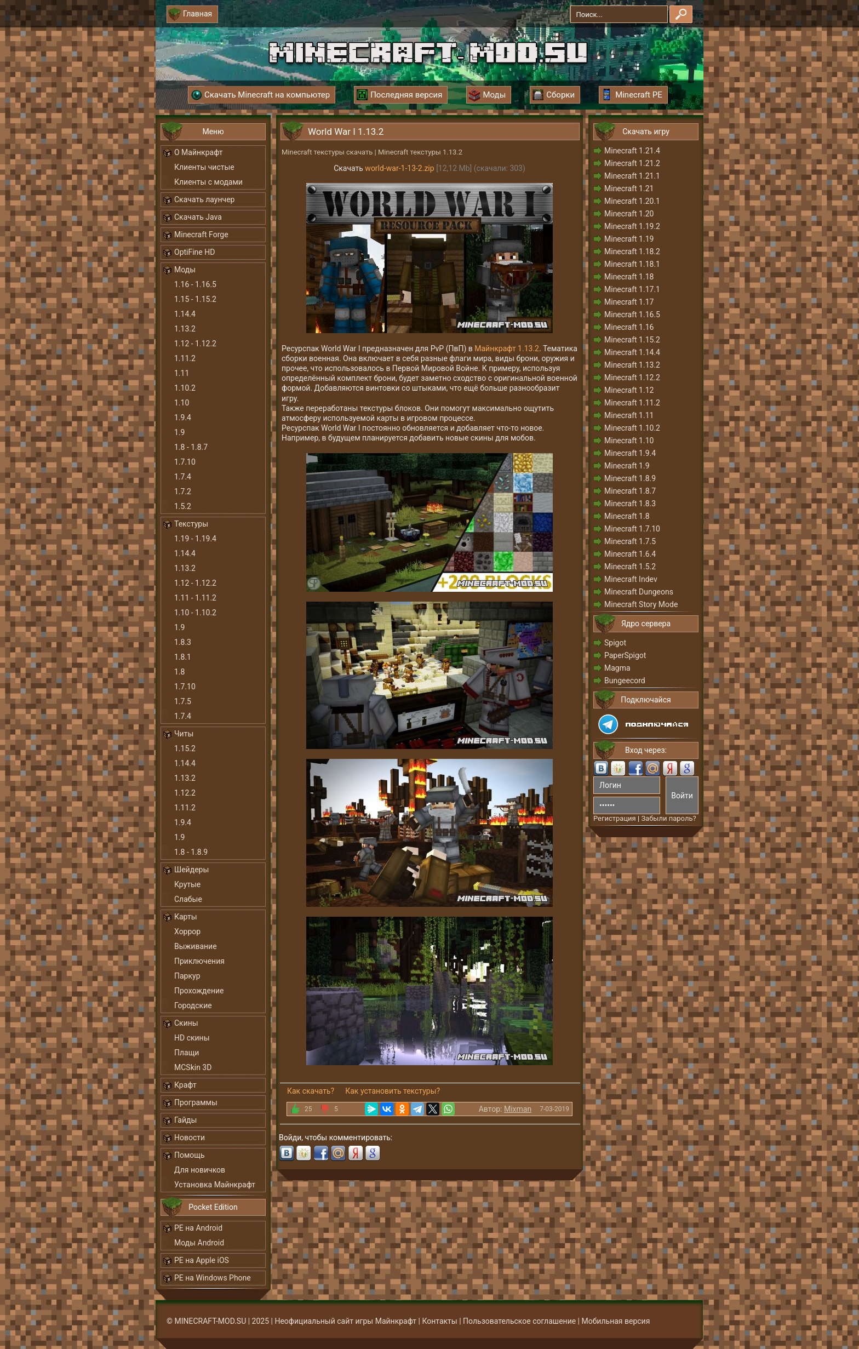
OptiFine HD (194, 252)
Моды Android (199, 1242)
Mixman (517, 1109)
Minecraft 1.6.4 (630, 554)
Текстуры (191, 523)
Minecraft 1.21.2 (632, 163)
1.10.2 (185, 388)
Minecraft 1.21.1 (632, 176)
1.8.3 (182, 642)
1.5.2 (182, 506)
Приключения (199, 961)
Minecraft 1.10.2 (632, 428)
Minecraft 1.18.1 (632, 264)
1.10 (181, 402)
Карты (185, 916)
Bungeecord (624, 680)
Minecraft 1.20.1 (632, 201)
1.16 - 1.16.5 (195, 284)
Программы (195, 1102)
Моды (185, 269)
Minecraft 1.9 (627, 465)
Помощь (189, 1155)
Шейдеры (191, 869)
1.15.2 (185, 748)
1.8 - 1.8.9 (191, 852)
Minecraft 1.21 (629, 188)
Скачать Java (198, 217)
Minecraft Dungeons (638, 591)
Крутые (187, 884)
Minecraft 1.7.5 (630, 541)
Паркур (187, 975)
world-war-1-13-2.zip (399, 168)
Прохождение (199, 990)
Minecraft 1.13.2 (632, 365)
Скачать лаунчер (204, 199)
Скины (186, 1023)
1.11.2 (185, 358)
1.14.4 (185, 314)
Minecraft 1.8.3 (630, 503)
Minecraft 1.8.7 (630, 491)
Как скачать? (310, 1091)
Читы (183, 733)
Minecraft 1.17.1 (632, 289)
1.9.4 (182, 417)
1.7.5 (182, 701)
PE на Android (198, 1228)
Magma (617, 668)
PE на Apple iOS (201, 1260)
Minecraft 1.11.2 (632, 402)
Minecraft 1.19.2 (632, 226)
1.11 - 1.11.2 (195, 597)
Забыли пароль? (668, 818)
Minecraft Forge (201, 234)
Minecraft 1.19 (629, 239)
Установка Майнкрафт (214, 1184)
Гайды (185, 1120)
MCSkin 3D (192, 1067)
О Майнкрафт (198, 152)
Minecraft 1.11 (629, 415)
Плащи (186, 1052)
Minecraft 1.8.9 (630, 478)
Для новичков (199, 1169)
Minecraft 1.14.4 (632, 352)
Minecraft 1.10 (629, 440)
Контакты (439, 1321)
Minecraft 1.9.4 (630, 453)
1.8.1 (182, 657)
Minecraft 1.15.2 (632, 339)
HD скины (192, 1037)
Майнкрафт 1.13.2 (506, 348)
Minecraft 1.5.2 (630, 566)
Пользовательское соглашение (519, 1321)
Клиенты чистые (204, 167)
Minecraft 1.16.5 (632, 314)
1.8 (179, 671)
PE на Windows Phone (212, 1277)
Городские (193, 1005)
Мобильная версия (616, 1321)
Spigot (615, 642)
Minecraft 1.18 (629, 276)
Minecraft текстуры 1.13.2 (420, 152)
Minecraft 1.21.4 (632, 150)
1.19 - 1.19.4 (195, 538)
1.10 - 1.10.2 (195, 612)
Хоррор (187, 931)
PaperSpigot (625, 655)
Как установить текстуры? (392, 1091)
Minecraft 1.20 (629, 213)
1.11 (181, 373)
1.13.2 (185, 328)
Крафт (185, 1085)
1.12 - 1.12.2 (195, 343)
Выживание (195, 946)
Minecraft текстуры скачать (327, 152)
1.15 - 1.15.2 (195, 299)
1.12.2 (185, 792)
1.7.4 (182, 476)
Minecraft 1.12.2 (632, 377)
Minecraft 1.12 (629, 390)
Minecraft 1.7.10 (632, 528)
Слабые (188, 899)
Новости (189, 1137)
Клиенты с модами (208, 182)
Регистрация (614, 818)
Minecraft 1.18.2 (632, 251)
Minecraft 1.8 (627, 516)
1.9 (179, 432)
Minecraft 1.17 (629, 302)
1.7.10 (185, 462)
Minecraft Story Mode (641, 604)
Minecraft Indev (630, 579)
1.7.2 (182, 491)
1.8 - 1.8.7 (191, 447)
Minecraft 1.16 (629, 327)
